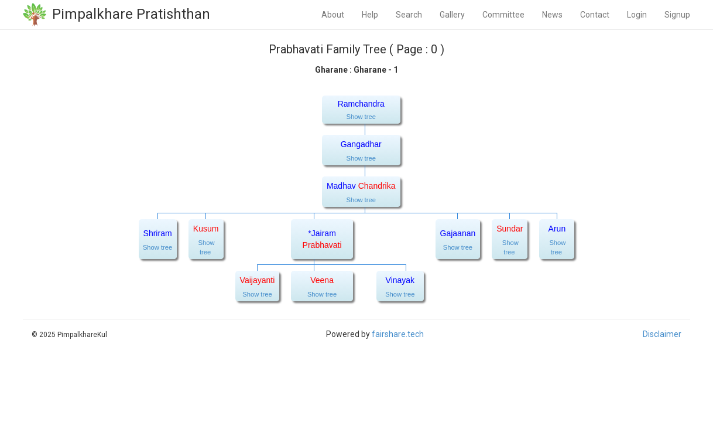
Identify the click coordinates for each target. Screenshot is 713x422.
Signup (677, 14)
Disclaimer (662, 334)
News (552, 14)
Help (370, 14)
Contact (594, 14)
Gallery (452, 14)
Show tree (361, 116)
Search (409, 14)
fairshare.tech (398, 334)
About (332, 14)
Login (637, 14)
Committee (503, 14)
